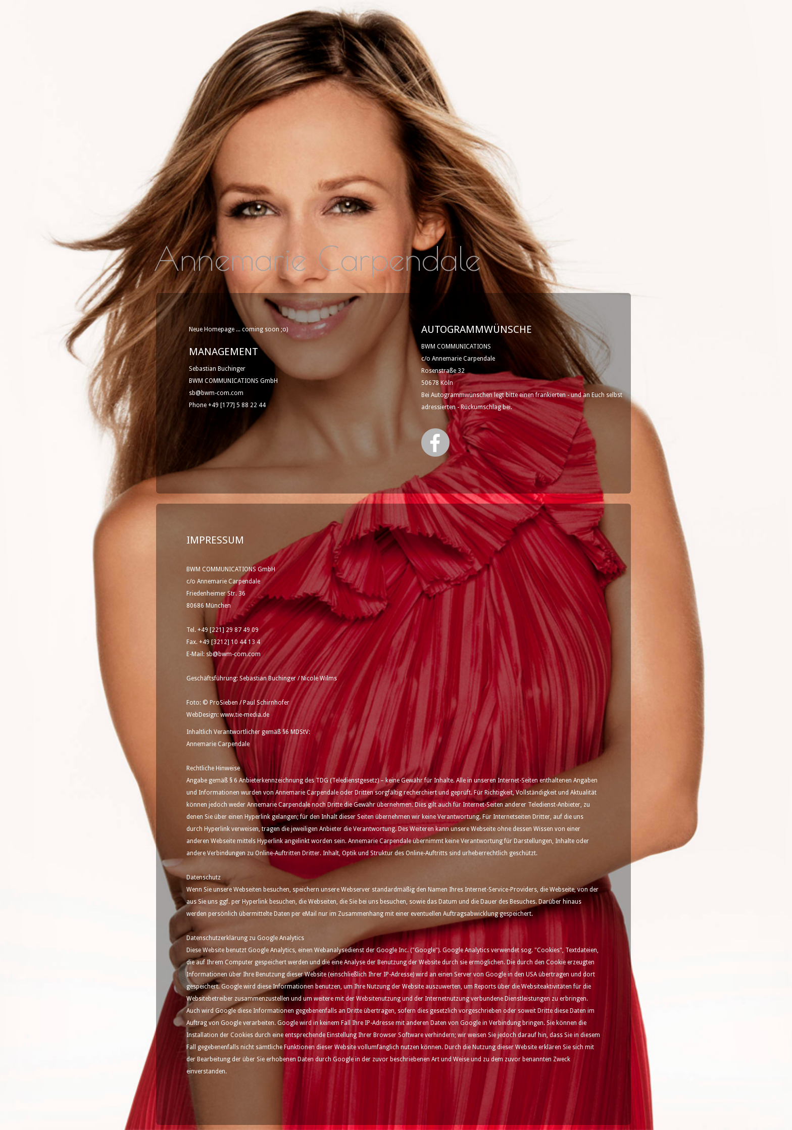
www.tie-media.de (244, 714)
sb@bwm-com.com (216, 393)
